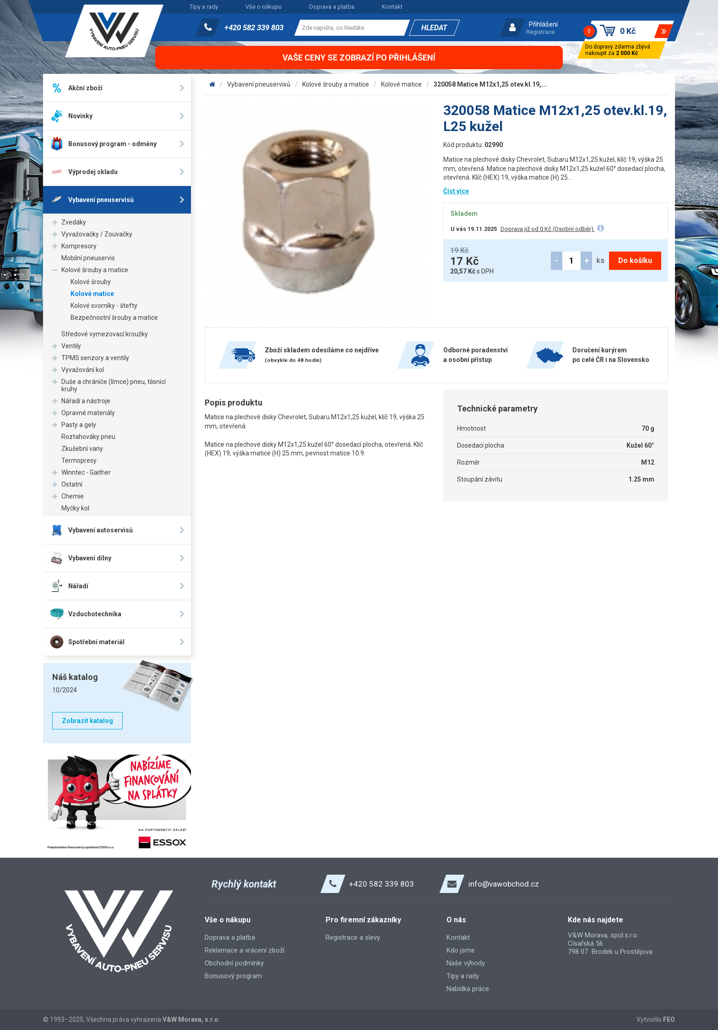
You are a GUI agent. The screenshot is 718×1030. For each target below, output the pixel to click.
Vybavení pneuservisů (258, 84)
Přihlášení (543, 24)
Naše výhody (465, 963)
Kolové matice (92, 293)
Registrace (540, 31)
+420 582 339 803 (253, 27)
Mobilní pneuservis (88, 258)
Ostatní (71, 484)
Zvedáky (73, 222)
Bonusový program (233, 976)
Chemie (72, 496)
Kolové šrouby (91, 281)
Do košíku (635, 260)
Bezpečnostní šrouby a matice (114, 317)
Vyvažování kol (82, 369)
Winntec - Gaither (86, 472)
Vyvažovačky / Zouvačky (96, 234)
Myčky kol (75, 508)
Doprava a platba (331, 6)
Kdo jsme (460, 950)
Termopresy (79, 460)
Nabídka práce (467, 989)
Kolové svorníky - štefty (104, 305)
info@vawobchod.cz (503, 883)
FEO (669, 1019)
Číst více (456, 191)
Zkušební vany (82, 448)
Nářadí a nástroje (85, 401)
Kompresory (79, 246)
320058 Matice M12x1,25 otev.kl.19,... (490, 84)
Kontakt (392, 6)
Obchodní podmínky (234, 963)
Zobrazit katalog (87, 720)
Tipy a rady (204, 6)
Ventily (71, 346)
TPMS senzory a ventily (95, 358)
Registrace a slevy (353, 937)
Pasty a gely (78, 424)
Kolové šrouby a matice (94, 270)
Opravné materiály (88, 412)
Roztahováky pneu (88, 436)
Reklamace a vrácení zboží (244, 950)
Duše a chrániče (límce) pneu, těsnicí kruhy (113, 385)
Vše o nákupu (263, 6)
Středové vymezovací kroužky (104, 334)
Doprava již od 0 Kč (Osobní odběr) (547, 228)
